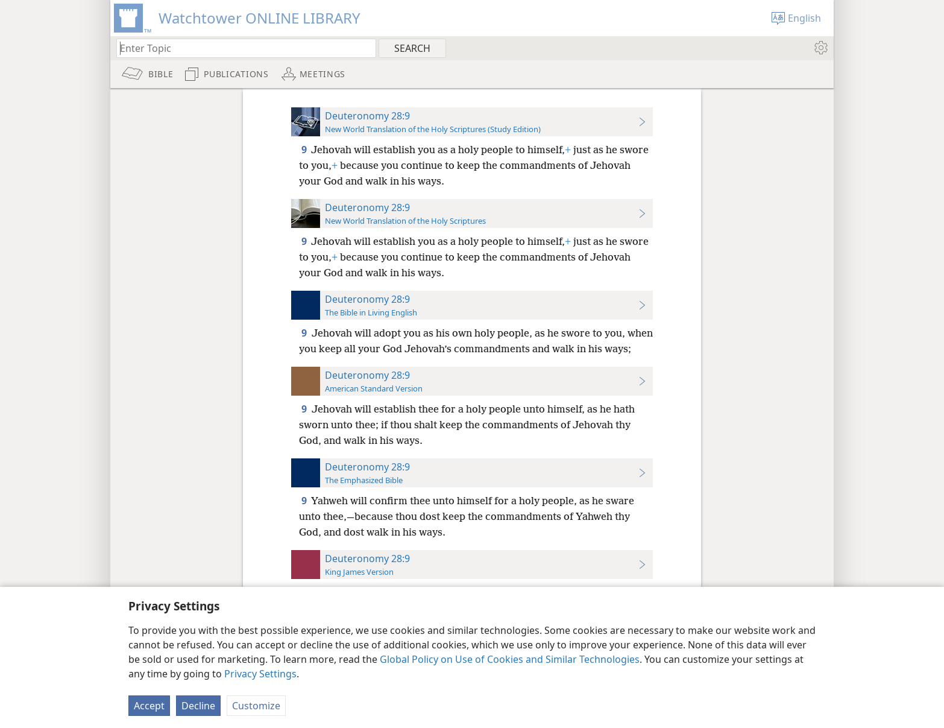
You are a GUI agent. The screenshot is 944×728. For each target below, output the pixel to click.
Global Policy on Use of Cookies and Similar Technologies (510, 659)
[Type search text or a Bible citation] (240, 48)
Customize (256, 705)
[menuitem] (820, 47)
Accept (149, 705)
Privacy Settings (260, 673)
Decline (198, 705)
